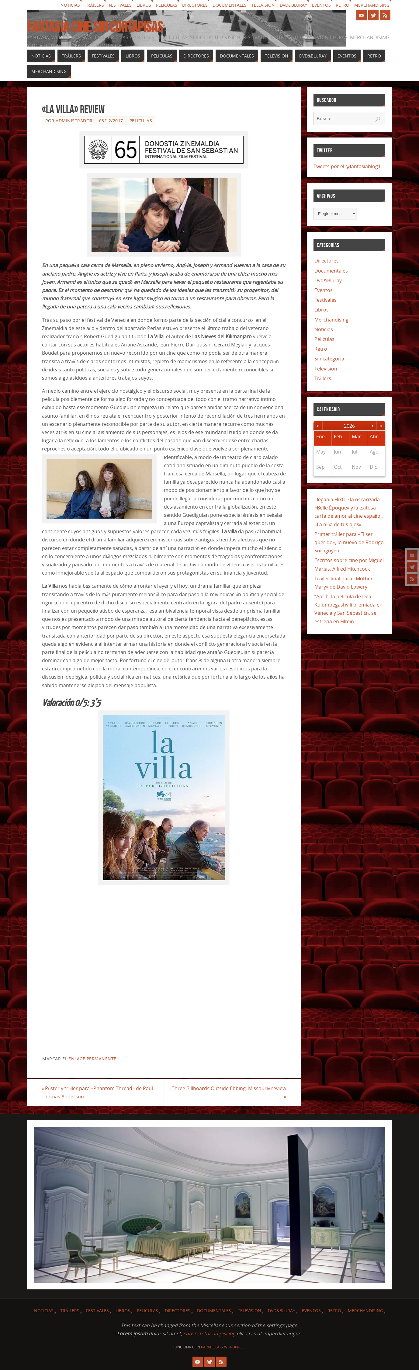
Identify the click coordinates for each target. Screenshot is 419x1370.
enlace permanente (92, 1059)
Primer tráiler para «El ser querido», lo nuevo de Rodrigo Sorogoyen (349, 542)
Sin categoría (329, 358)
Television (263, 5)
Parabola (210, 1347)
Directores (195, 5)
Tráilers (94, 5)
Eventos (321, 5)
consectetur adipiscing (209, 1333)
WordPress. (235, 1347)
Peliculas (166, 5)
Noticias (70, 5)
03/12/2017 (111, 120)
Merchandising (372, 5)
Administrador (74, 120)
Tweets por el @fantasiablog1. (347, 166)
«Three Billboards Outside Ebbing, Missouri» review (227, 1092)
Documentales (230, 5)
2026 (349, 425)
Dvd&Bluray (293, 5)
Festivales (120, 5)
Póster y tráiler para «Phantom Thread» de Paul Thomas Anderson (98, 1092)
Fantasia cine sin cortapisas (95, 27)
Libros (144, 5)
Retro (342, 5)
